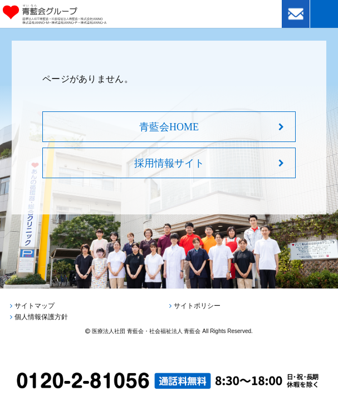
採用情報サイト (169, 163)
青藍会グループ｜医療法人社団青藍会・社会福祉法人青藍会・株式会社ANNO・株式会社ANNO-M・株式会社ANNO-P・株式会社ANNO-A (70, 14)
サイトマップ (34, 306)
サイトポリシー (197, 306)
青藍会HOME (169, 127)
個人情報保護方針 (41, 317)
